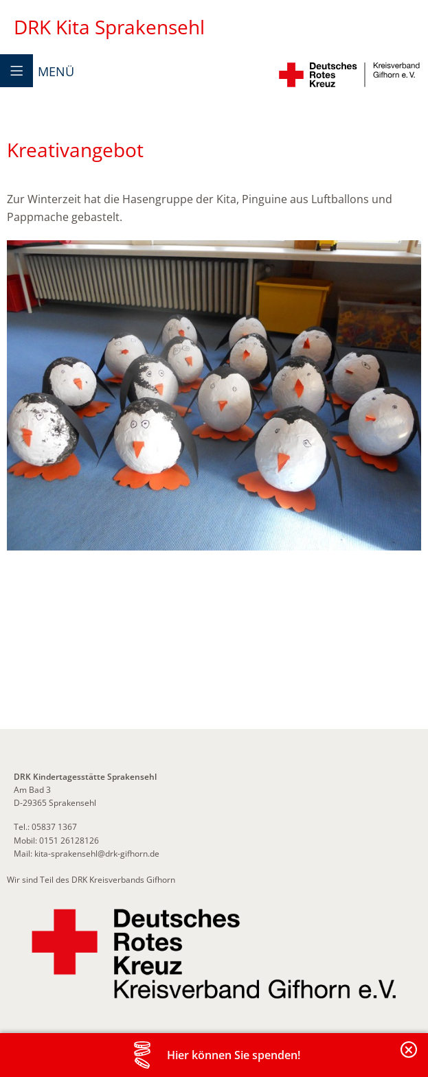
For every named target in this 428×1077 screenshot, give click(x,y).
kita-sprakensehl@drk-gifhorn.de (96, 853)
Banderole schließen (409, 1057)
